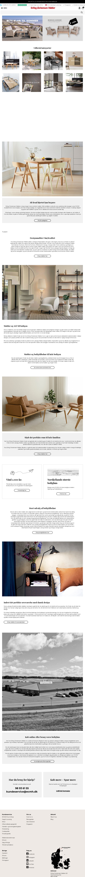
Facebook (30, 853)
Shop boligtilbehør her (42, 532)
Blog (52, 819)
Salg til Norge (6, 842)
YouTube (30, 864)
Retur (3, 821)
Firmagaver (5, 860)
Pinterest (30, 867)
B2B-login (5, 858)
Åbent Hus (54, 817)
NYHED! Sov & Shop (8, 817)
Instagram (30, 857)
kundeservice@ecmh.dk (22, 791)
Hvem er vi (29, 817)
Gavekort (4, 853)
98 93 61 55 (22, 788)
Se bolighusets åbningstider (42, 761)
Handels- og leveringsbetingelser (11, 826)
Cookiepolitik (5, 831)
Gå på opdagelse (42, 220)
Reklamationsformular (8, 837)
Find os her (63, 493)
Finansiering (5, 829)
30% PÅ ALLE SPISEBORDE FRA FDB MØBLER (42, 1)
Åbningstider (30, 819)
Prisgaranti (29, 824)
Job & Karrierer (30, 821)
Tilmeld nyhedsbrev (7, 845)
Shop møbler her (42, 256)
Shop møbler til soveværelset (16, 622)
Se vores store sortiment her (42, 367)
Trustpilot (4, 232)
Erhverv (4, 840)
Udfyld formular (63, 791)
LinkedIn (30, 860)
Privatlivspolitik (6, 833)
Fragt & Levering (7, 819)
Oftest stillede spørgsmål (9, 824)
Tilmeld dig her (22, 490)
